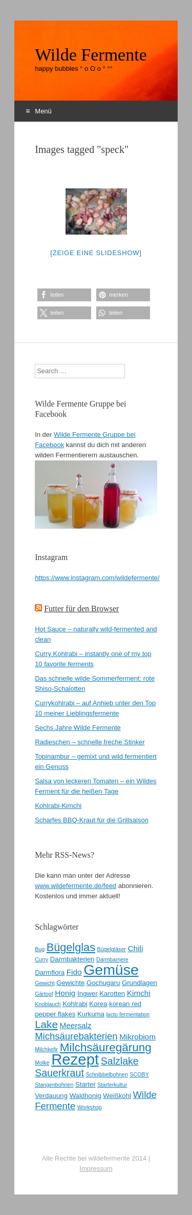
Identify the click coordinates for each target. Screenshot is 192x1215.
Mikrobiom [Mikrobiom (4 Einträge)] (137, 1036)
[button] (64, 294)
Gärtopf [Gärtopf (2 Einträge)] (44, 994)
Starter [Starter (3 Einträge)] (85, 1084)
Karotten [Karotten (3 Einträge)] (112, 993)
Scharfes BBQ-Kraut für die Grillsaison (91, 820)
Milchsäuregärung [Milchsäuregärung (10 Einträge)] (106, 1047)
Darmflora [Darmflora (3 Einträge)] (50, 972)
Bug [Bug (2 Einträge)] (40, 949)
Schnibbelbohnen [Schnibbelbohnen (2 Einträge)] (106, 1074)
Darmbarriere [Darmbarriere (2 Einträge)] (112, 959)
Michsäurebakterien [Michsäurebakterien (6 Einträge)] (76, 1036)
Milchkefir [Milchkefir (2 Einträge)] (46, 1049)
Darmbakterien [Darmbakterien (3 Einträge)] (72, 959)
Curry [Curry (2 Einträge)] (41, 959)
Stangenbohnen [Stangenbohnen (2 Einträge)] (54, 1085)
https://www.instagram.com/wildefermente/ (97, 578)
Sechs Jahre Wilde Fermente (78, 727)
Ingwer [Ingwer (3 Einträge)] (87, 993)
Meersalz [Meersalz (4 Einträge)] (75, 1025)
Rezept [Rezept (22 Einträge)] (75, 1059)
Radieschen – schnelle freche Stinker (90, 742)
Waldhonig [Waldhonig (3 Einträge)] (85, 1096)
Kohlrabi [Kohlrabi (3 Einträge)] (74, 1004)
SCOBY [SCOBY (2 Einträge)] (139, 1074)
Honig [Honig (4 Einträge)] (65, 993)
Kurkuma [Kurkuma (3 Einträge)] (90, 1014)
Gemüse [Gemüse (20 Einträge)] (111, 969)
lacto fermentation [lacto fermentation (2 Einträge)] (128, 1014)
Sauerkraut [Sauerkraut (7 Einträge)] (59, 1072)
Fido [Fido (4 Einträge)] (74, 972)
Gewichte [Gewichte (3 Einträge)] (70, 983)
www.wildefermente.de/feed (75, 886)
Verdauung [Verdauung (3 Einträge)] (51, 1096)
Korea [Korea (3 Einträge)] (98, 1004)
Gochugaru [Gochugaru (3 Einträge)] (103, 983)
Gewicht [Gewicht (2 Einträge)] (45, 983)
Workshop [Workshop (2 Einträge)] (89, 1107)
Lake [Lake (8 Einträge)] (46, 1024)
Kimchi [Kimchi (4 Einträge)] (139, 993)
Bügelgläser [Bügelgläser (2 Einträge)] (111, 949)
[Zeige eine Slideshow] (95, 253)
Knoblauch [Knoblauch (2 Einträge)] (47, 1004)
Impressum (95, 1168)
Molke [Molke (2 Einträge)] (42, 1062)
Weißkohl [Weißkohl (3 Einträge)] (117, 1096)
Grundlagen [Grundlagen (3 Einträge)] (139, 983)
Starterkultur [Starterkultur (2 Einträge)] (112, 1085)
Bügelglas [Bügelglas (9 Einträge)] (71, 947)
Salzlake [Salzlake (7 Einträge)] (120, 1061)
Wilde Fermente (91, 55)
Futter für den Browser (81, 608)
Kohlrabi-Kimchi (58, 805)
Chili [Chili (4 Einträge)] (135, 948)
